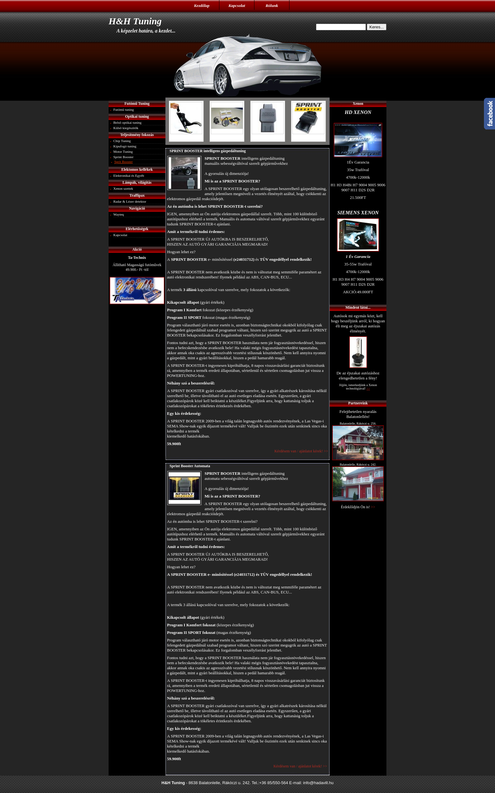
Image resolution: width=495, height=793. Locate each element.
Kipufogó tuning (124, 146)
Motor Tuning (123, 151)
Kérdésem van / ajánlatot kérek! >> (300, 451)
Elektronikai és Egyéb (128, 175)
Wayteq (118, 214)
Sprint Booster (123, 157)
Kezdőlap (201, 5)
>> (373, 507)
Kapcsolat (237, 5)
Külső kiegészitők (125, 128)
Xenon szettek (123, 188)
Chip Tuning (122, 141)
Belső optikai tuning (127, 122)
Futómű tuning (123, 109)
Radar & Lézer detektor (129, 201)
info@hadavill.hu (318, 782)
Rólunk (271, 5)
